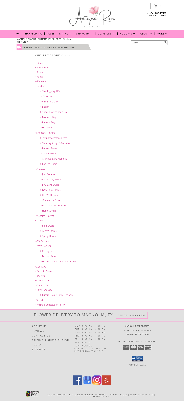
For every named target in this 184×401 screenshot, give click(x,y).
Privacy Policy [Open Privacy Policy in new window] (118, 394)
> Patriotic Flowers (44, 271)
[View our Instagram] (96, 384)
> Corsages (46, 251)
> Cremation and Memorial (54, 158)
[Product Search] (146, 43)
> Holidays (39, 86)
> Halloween (46, 127)
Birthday (65, 33)
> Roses (38, 72)
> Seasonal (40, 220)
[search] (165, 42)
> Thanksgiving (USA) (50, 91)
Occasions (106, 33)
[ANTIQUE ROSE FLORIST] (92, 16)
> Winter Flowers (48, 230)
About (146, 33)
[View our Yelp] (106, 384)
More (162, 33)
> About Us (40, 266)
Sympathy (84, 33)
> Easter (44, 106)
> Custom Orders (43, 280)
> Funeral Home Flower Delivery (56, 295)
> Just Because (47, 174)
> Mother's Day (48, 117)
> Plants (38, 76)
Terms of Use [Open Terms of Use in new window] (101, 396)
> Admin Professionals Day (54, 112)
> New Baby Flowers (51, 189)
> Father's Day (47, 122)
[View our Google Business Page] (87, 384)
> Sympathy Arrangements (53, 138)
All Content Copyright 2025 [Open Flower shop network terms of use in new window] (63, 394)
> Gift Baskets (41, 241)
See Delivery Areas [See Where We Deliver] (132, 315)
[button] (158, 6)
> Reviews (39, 275)
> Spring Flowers (48, 236)
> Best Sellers (41, 67)
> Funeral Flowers (49, 148)
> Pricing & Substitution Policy (49, 304)
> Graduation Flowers (51, 200)
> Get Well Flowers (49, 195)
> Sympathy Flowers (44, 132)
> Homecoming (48, 210)
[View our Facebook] (77, 384)
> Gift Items (40, 81)
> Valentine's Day (49, 101)
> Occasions (40, 169)
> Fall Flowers (47, 225)
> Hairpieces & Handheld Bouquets (58, 261)
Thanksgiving (32, 33)
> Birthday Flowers (49, 184)
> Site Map (39, 300)
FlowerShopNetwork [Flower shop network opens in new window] (94, 394)
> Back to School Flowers (53, 205)
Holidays (127, 33)
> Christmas (46, 96)
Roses (50, 33)
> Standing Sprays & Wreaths (55, 143)
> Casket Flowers (49, 153)
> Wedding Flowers (44, 215)
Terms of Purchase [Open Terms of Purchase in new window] (141, 394)
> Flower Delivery (43, 289)
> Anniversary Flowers (51, 179)
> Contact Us (41, 285)
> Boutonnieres (48, 256)
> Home (38, 63)
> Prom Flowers (42, 245)
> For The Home (48, 164)
